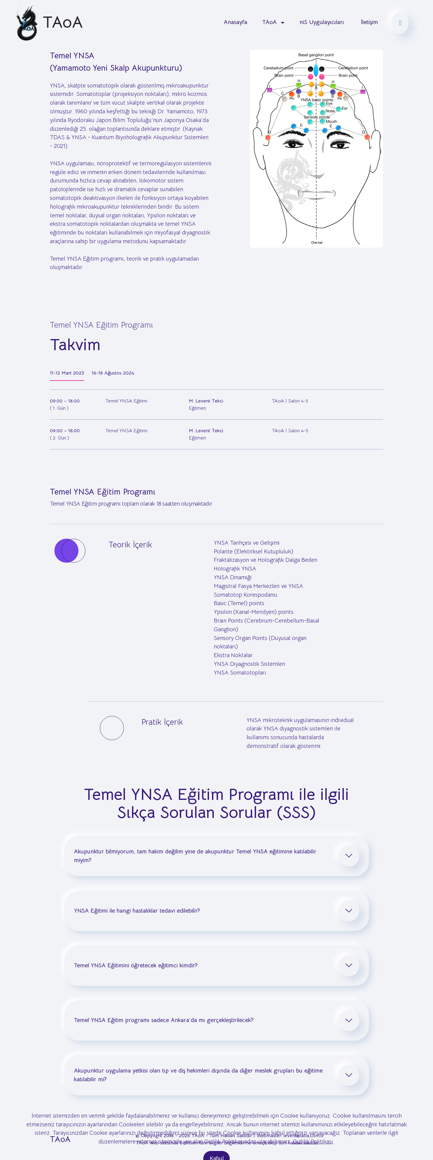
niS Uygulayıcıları (322, 22)
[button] (216, 856)
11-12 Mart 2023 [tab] (67, 373)
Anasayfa (235, 22)
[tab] (216, 856)
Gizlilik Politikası (313, 1152)
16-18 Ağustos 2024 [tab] (113, 373)
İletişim (369, 22)
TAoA (63, 22)
